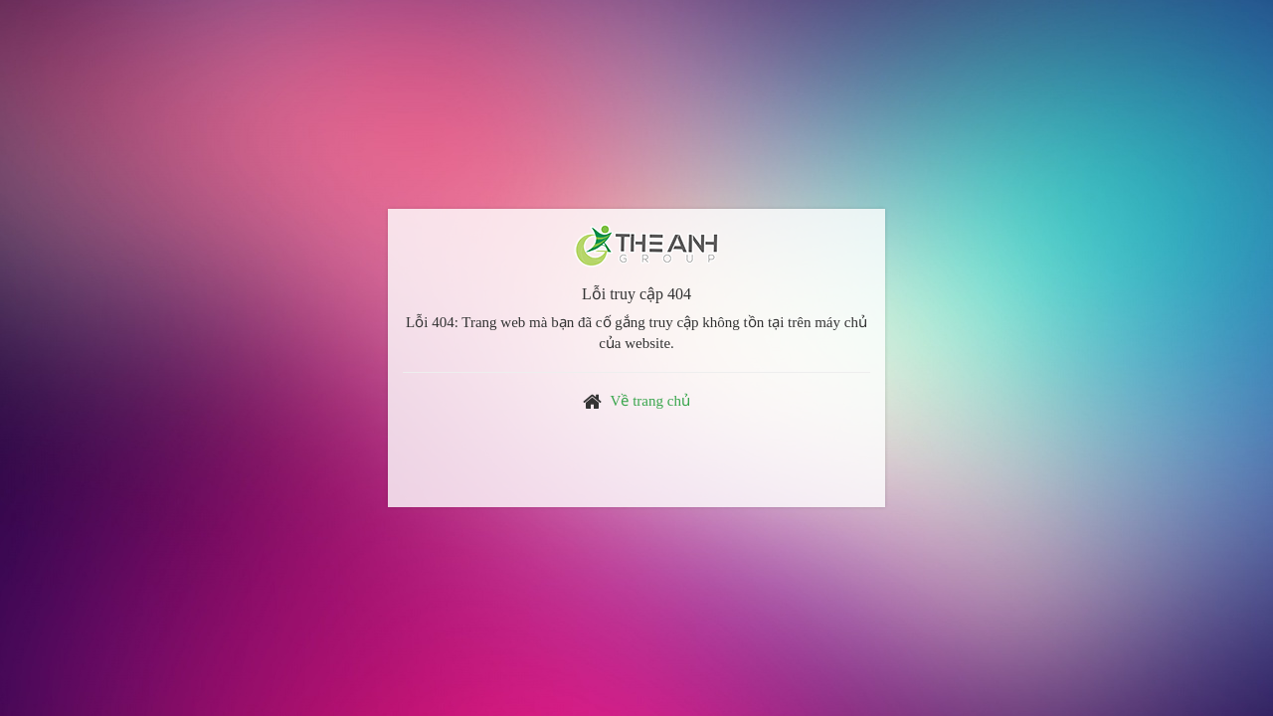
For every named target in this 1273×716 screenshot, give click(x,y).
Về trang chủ (650, 401)
